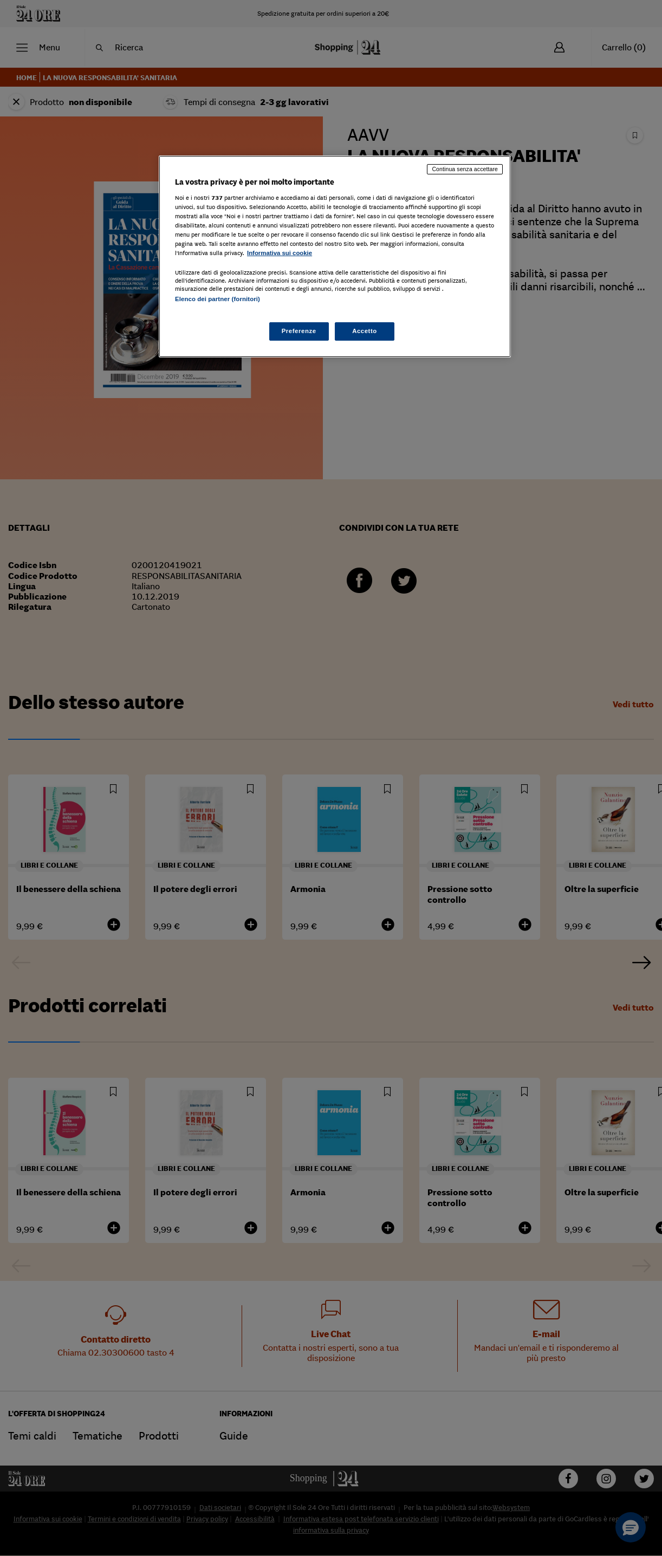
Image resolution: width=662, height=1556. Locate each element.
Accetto (364, 331)
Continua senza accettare (465, 169)
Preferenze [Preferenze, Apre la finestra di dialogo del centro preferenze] (299, 331)
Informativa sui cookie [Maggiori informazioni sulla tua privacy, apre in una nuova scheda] (279, 253)
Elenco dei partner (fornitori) (217, 299)
